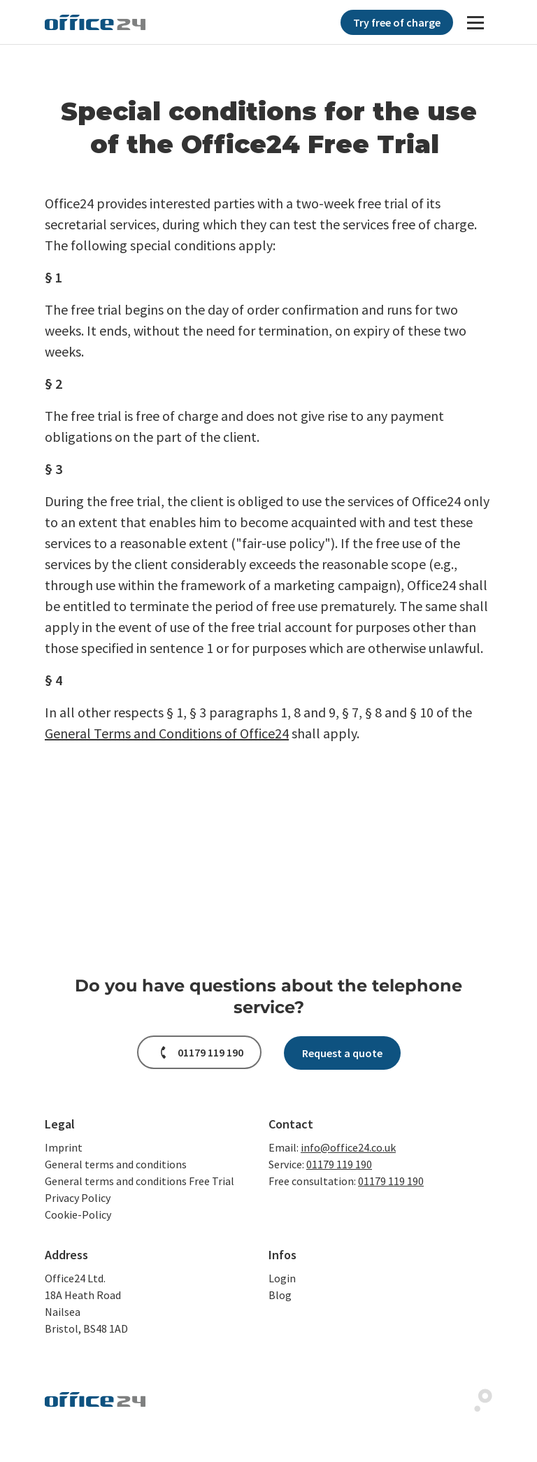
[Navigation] (475, 22)
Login (282, 1278)
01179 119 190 (339, 1164)
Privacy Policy (77, 1198)
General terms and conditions (116, 1164)
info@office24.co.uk (348, 1147)
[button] (199, 1052)
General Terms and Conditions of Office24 (167, 733)
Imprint (64, 1147)
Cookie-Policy (78, 1214)
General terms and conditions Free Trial (139, 1181)
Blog (280, 1295)
